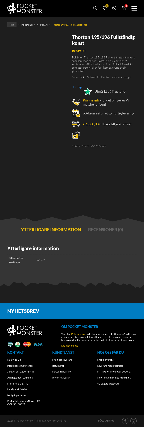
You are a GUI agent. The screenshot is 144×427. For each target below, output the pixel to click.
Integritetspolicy (61, 377)
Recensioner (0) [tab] (105, 229)
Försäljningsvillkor (62, 371)
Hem (12, 24)
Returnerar (58, 365)
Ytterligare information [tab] (51, 229)
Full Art (43, 24)
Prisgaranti (91, 100)
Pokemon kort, (79, 334)
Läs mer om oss (69, 345)
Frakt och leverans (62, 359)
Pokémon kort (28, 24)
